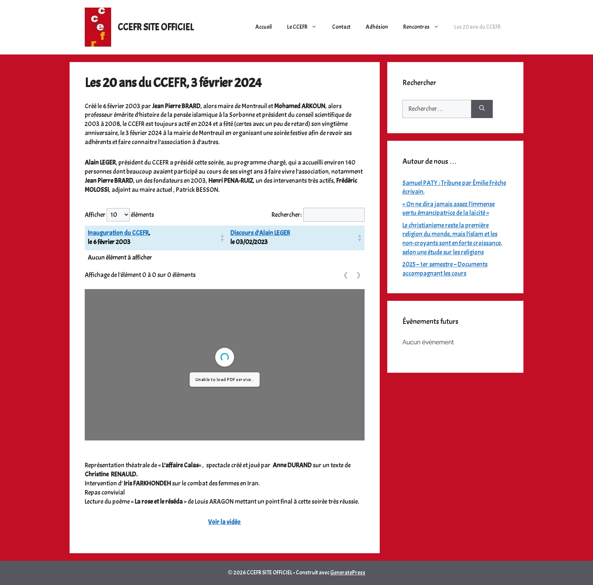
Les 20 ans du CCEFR (477, 27)
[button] (222, 237)
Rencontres (425, 27)
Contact (341, 27)
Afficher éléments (119, 214)
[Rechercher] (482, 109)
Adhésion (377, 27)
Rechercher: (286, 215)
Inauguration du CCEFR (118, 233)
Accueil (263, 27)
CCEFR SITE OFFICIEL (156, 27)
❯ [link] (358, 275)
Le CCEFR (305, 27)
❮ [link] (345, 275)
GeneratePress (347, 572)
